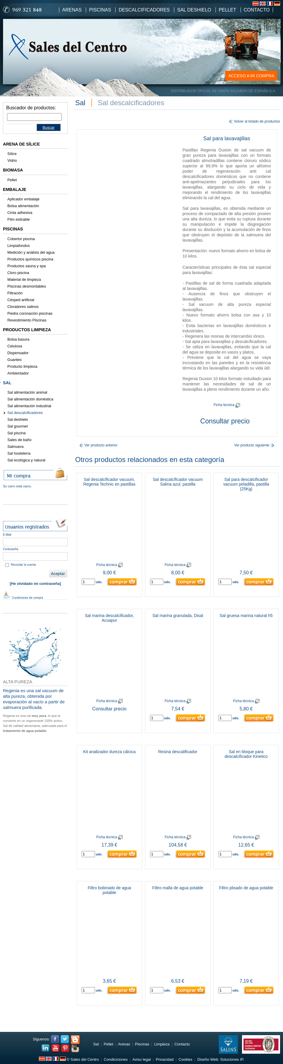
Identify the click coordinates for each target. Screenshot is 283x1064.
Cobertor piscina (21, 239)
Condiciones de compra (23, 597)
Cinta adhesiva (19, 212)
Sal (7, 382)
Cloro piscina (18, 272)
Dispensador (18, 353)
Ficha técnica (109, 565)
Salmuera (15, 446)
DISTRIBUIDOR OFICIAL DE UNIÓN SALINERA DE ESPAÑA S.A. (223, 91)
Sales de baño (19, 440)
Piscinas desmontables (26, 286)
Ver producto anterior (98, 445)
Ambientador (18, 373)
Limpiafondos (18, 245)
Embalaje (14, 189)
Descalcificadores (144, 9)
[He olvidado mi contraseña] (35, 583)
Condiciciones (116, 1059)
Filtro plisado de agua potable (246, 887)
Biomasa (13, 170)
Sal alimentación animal (27, 392)
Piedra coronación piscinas (29, 313)
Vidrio (12, 160)
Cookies (185, 1059)
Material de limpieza (24, 279)
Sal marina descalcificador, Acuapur (109, 618)
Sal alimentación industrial (29, 406)
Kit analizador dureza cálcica (109, 751)
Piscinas (100, 9)
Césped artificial (20, 300)
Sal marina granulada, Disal (177, 615)
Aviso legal (141, 1059)
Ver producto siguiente (254, 445)
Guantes (14, 359)
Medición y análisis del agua (31, 252)
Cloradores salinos (23, 306)
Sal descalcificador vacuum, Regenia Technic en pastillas (109, 481)
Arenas (72, 9)
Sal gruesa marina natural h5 (246, 615)
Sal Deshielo (194, 9)
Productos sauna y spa (26, 266)
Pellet (227, 9)
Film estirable (18, 219)
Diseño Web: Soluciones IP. (220, 1059)
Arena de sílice (21, 144)
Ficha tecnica (226, 405)
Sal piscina (16, 433)
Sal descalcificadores (25, 412)
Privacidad (165, 1059)
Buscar (49, 127)
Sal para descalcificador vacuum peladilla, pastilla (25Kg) (246, 484)
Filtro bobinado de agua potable (109, 890)
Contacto (257, 9)
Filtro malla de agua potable (177, 887)
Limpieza (162, 1044)
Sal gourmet (17, 426)
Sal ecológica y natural (26, 460)
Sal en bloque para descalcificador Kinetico (246, 754)
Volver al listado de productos (254, 121)
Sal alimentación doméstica (30, 399)
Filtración (15, 293)
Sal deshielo (17, 419)
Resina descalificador (177, 751)
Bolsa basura (18, 339)
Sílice (12, 153)
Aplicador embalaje (23, 199)
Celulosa (14, 346)
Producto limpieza (22, 366)
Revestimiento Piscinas (26, 320)
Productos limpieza (27, 329)
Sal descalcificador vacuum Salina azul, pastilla (178, 481)
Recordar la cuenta (23, 564)
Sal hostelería (18, 453)
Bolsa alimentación (23, 206)
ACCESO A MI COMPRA (251, 75)
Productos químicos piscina (30, 259)
